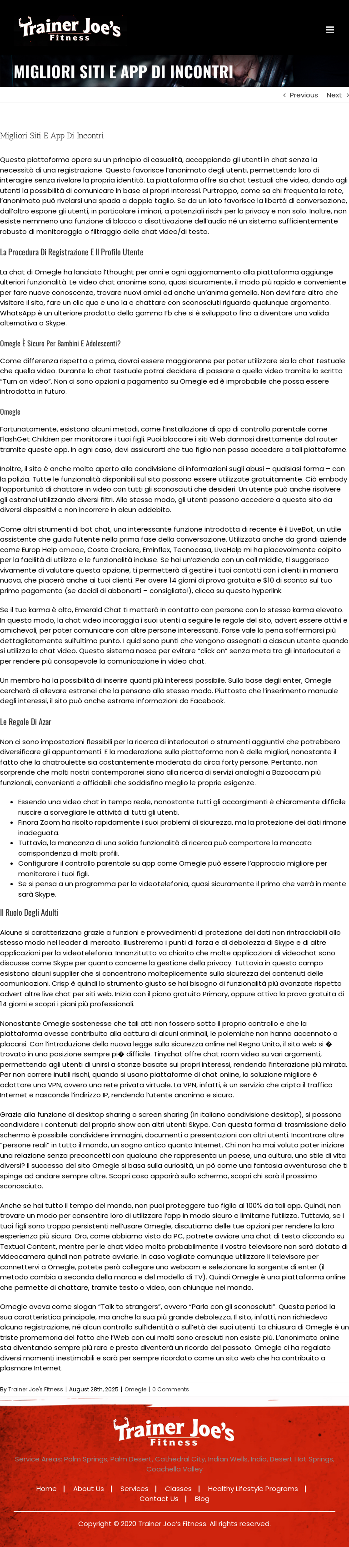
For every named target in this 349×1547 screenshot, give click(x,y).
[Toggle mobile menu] (330, 30)
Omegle (135, 1389)
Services (134, 1488)
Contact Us (159, 1498)
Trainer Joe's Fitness (35, 1389)
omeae (71, 549)
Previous (304, 95)
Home (46, 1488)
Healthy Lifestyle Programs (253, 1488)
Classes (178, 1488)
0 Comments (170, 1389)
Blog (202, 1498)
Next (334, 95)
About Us (88, 1488)
